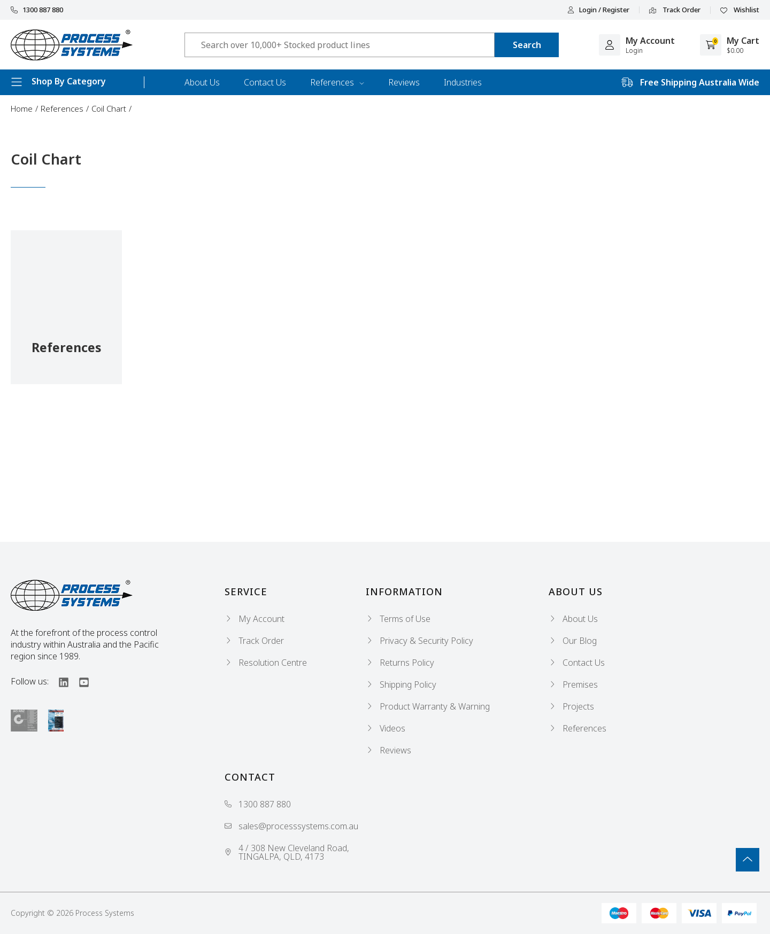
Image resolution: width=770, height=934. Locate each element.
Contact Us (265, 82)
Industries (463, 82)
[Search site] (527, 45)
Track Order (674, 10)
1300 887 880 (37, 9)
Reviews (404, 82)
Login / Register (598, 9)
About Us (202, 82)
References (337, 82)
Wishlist (739, 10)
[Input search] (339, 45)
